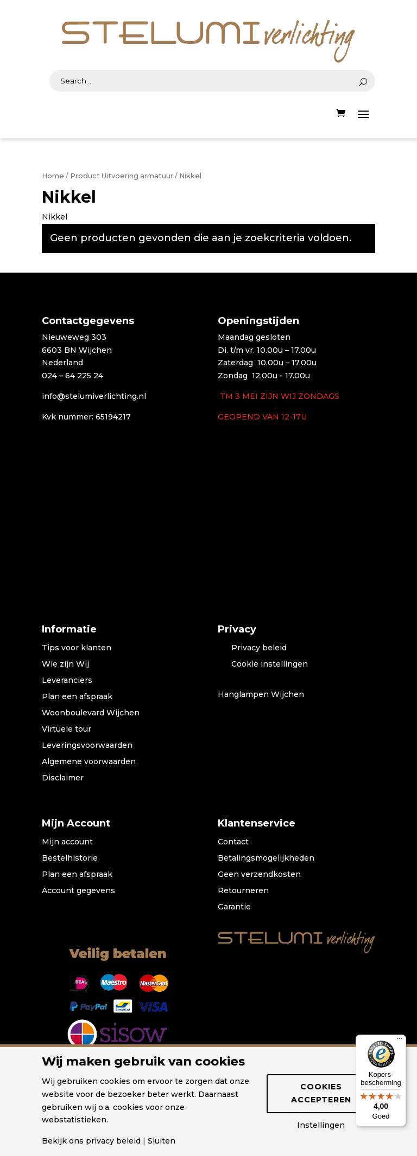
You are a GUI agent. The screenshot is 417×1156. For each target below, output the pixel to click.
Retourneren (243, 891)
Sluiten (161, 1141)
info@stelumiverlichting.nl (94, 396)
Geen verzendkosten (259, 874)
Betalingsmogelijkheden (266, 858)
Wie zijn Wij (65, 664)
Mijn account (67, 842)
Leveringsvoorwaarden (87, 745)
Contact (233, 842)
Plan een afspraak (77, 697)
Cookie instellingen (269, 664)
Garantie (234, 907)
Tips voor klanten (76, 648)
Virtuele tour (66, 729)
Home (53, 176)
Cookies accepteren (321, 1093)
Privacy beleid (259, 648)
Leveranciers (67, 680)
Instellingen (321, 1125)
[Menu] (399, 1041)
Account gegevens (78, 891)
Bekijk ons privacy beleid (91, 1141)
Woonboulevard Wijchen (91, 713)
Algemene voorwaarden (89, 762)
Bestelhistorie (70, 858)
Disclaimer (63, 778)
